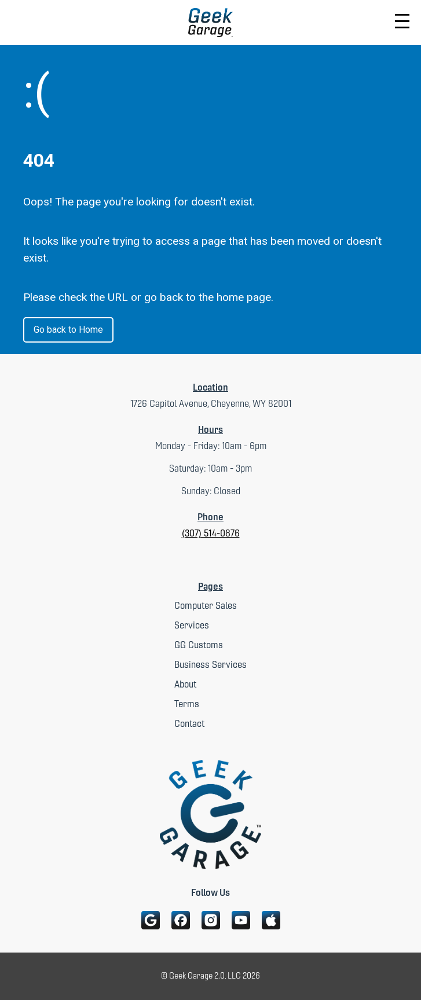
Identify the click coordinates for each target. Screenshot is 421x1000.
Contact (189, 723)
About (185, 684)
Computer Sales (205, 605)
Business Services (210, 664)
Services (191, 625)
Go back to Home (68, 329)
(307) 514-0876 (211, 533)
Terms (186, 703)
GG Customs (198, 644)
